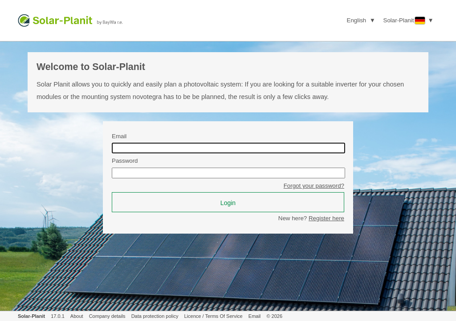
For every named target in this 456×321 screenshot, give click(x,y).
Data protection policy (155, 316)
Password (125, 160)
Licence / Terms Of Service (213, 316)
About (76, 316)
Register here (326, 218)
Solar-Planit (31, 316)
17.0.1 (58, 316)
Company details (107, 316)
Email (119, 136)
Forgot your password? (314, 185)
